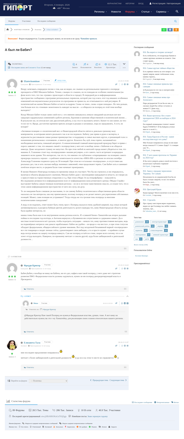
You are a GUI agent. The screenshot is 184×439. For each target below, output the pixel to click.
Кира (147, 185)
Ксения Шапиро (141, 256)
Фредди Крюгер (32, 265)
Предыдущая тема (99, 380)
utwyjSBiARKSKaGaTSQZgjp (53, 416)
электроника (140, 235)
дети (147, 239)
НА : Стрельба (149, 200)
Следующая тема (118, 380)
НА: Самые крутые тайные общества (159, 68)
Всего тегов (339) (141, 245)
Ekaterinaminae (32, 81)
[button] (177, 11)
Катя (147, 93)
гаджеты (138, 230)
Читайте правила (88, 39)
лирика (160, 226)
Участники (26, 21)
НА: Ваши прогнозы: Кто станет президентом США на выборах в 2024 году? (159, 118)
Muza (35, 303)
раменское (139, 222)
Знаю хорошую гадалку (98, 416)
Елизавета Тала (34, 67)
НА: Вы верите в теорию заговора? (158, 52)
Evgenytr (148, 63)
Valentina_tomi (150, 211)
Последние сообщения (46, 21)
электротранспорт (159, 222)
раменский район (142, 226)
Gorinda (148, 195)
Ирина (147, 111)
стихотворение (156, 230)
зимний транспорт (160, 235)
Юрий (147, 132)
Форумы (11, 21)
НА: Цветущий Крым (152, 189)
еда (136, 239)
